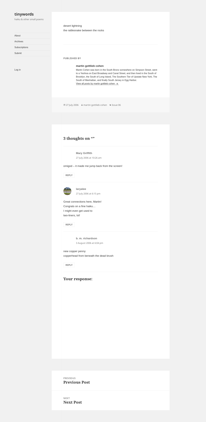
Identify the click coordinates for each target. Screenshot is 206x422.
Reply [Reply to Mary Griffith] (69, 175)
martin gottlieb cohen (95, 104)
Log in (17, 70)
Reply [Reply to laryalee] (69, 224)
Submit (18, 53)
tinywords (24, 14)
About (17, 35)
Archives (18, 41)
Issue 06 (116, 104)
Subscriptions (21, 47)
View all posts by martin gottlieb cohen (95, 83)
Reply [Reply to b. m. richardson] (69, 265)
